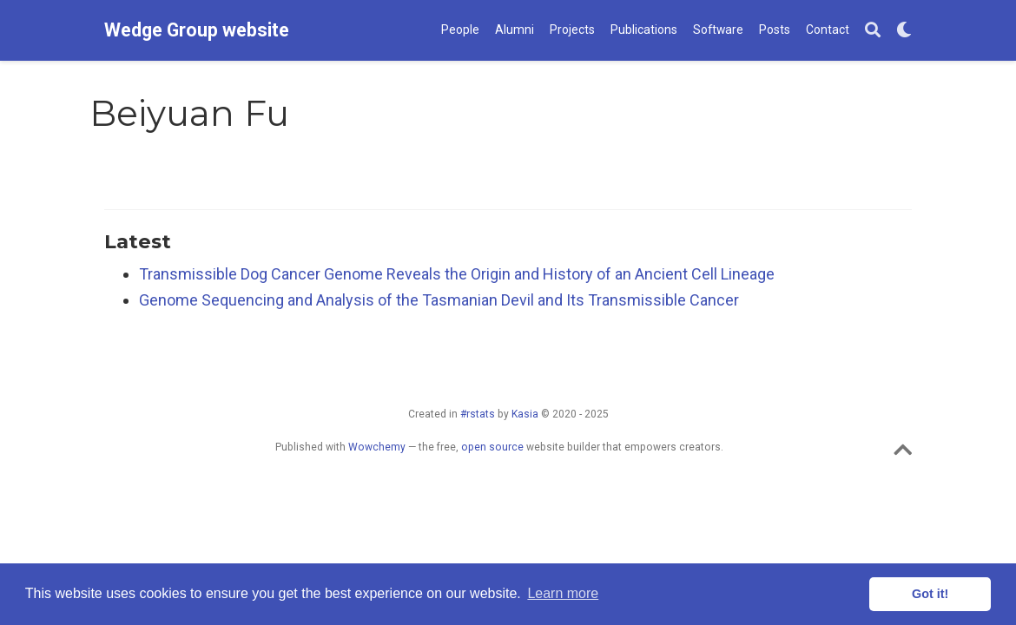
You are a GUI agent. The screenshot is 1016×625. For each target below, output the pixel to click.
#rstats (477, 414)
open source (492, 447)
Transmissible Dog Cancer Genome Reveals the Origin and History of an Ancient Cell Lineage (457, 274)
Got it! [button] (930, 594)
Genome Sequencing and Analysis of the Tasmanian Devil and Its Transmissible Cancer (439, 300)
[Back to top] (903, 454)
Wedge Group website (196, 30)
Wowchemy (377, 447)
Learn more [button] (562, 593)
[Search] (873, 31)
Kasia (524, 414)
